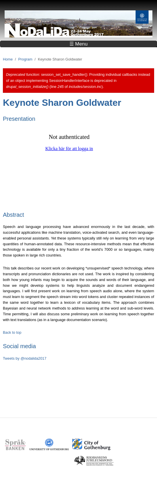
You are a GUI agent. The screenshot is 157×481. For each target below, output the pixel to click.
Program (25, 59)
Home (8, 59)
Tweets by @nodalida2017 (24, 358)
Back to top (12, 332)
